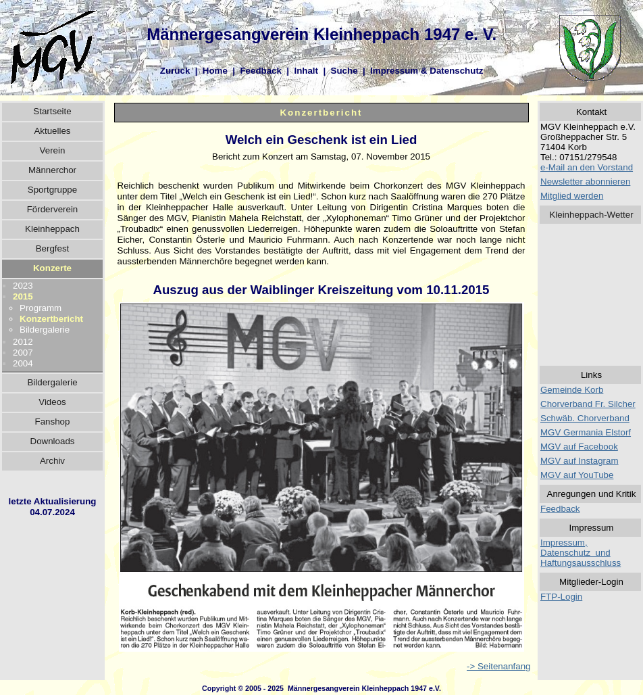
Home (215, 71)
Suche (344, 71)
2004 (23, 363)
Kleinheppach (52, 229)
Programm (40, 308)
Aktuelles (52, 131)
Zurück (175, 71)
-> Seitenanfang (498, 666)
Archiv (52, 461)
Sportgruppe (52, 190)
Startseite (52, 111)
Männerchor (52, 170)
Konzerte (52, 268)
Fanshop (52, 421)
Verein (53, 150)
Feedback (261, 71)
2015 (23, 296)
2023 (23, 286)
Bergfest (53, 248)
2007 (23, 353)
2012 (23, 342)
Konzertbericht (51, 319)
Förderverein (52, 209)
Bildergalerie (45, 330)
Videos (52, 402)
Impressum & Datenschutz (426, 71)
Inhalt (306, 71)
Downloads (52, 441)
